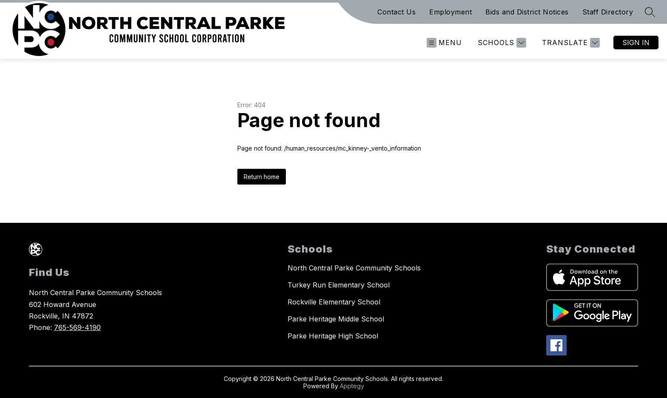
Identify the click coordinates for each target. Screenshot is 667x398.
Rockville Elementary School (334, 302)
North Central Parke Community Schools (354, 268)
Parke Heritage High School (333, 336)
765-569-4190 (77, 327)
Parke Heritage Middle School (336, 319)
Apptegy (352, 385)
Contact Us (396, 12)
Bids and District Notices (527, 12)
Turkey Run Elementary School (339, 285)
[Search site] (650, 12)
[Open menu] (444, 42)
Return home (261, 176)
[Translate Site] (570, 42)
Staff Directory (607, 12)
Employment (450, 12)
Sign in (636, 42)
